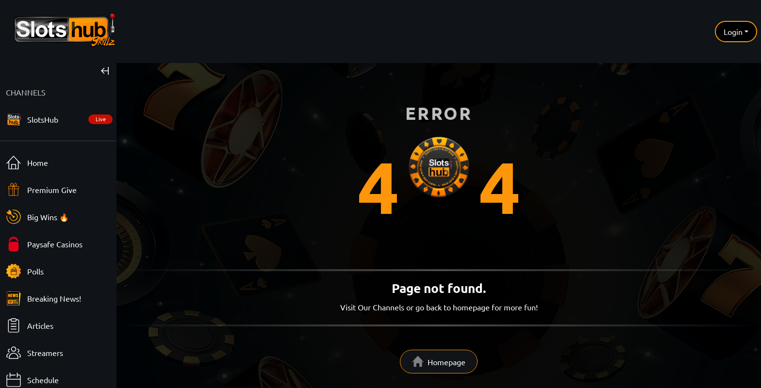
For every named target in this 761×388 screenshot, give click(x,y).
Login (733, 31)
